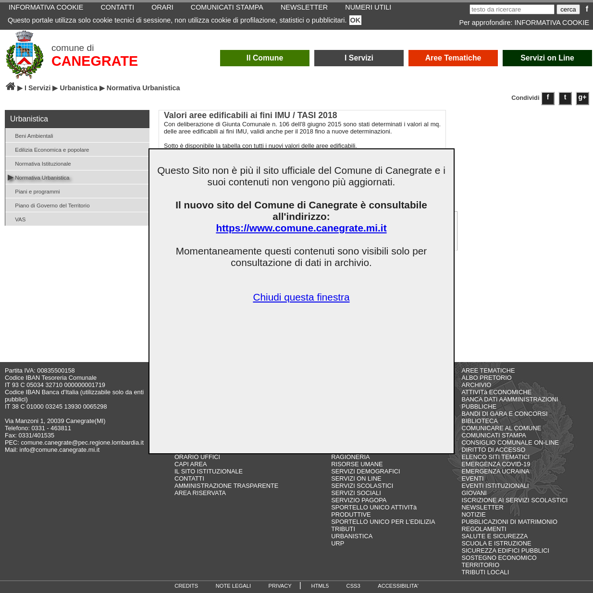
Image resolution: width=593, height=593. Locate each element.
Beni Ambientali (30, 135)
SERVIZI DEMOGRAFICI (365, 471)
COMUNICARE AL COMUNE (501, 428)
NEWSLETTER (482, 507)
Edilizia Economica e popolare (48, 149)
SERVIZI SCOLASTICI (362, 485)
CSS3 (353, 586)
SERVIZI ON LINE (356, 478)
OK (355, 20)
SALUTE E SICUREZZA (494, 536)
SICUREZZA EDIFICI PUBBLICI (505, 550)
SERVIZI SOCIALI (356, 492)
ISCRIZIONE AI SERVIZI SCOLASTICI (514, 500)
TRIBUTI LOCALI (485, 572)
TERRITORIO (480, 565)
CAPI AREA (190, 464)
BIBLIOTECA (479, 420)
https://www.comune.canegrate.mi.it (301, 227)
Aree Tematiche (453, 58)
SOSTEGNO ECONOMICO (498, 557)
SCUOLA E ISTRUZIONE (496, 543)
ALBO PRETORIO (486, 377)
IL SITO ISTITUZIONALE (208, 471)
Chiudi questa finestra (301, 297)
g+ (583, 97)
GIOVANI (473, 492)
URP (337, 543)
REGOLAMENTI (483, 528)
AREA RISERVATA (200, 492)
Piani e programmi (34, 191)
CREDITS (186, 586)
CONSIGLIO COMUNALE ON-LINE (510, 442)
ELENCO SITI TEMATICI (495, 456)
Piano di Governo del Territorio (49, 205)
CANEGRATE (94, 61)
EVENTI (472, 478)
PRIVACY (280, 586)
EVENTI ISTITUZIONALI (495, 485)
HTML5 (320, 586)
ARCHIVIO (476, 384)
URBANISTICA (351, 536)
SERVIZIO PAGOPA (358, 500)
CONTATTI (189, 478)
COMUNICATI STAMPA (493, 435)
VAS (16, 219)
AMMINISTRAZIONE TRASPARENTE (226, 485)
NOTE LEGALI (233, 586)
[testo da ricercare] (512, 9)
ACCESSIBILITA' (398, 586)
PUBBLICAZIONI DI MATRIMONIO (509, 521)
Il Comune (265, 58)
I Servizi (359, 58)
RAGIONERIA (350, 456)
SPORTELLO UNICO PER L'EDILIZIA (383, 521)
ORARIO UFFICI (197, 456)
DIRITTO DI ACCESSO (493, 449)
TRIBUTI (343, 528)
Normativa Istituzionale (39, 163)
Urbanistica (78, 88)
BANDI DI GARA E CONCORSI (504, 413)
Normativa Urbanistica (38, 177)
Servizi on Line (547, 58)
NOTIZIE (473, 514)
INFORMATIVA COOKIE (552, 22)
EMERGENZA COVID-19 (495, 464)
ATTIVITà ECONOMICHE (496, 392)
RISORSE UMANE (357, 464)
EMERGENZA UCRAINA (495, 471)
